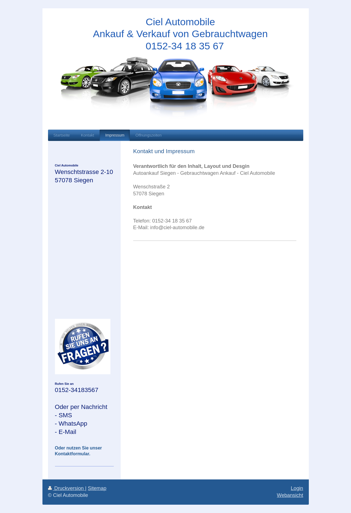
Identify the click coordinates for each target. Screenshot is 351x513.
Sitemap (97, 488)
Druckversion (66, 488)
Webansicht (290, 495)
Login (297, 488)
